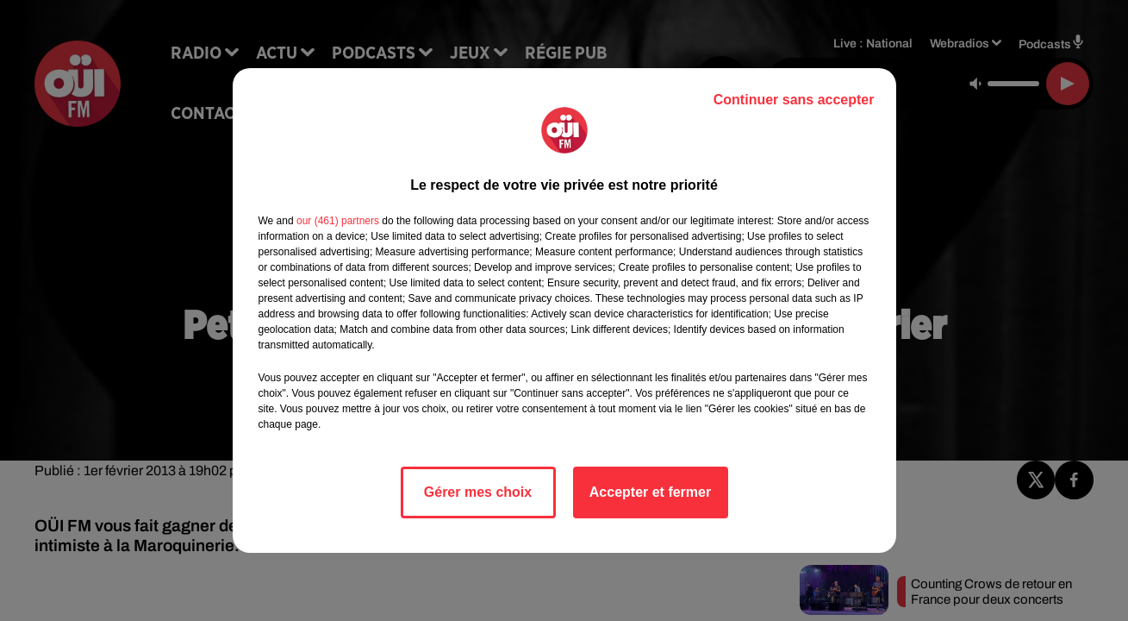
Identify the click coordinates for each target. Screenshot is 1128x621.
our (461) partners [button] (337, 221)
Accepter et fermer (650, 492)
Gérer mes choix (478, 492)
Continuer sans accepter (794, 99)
